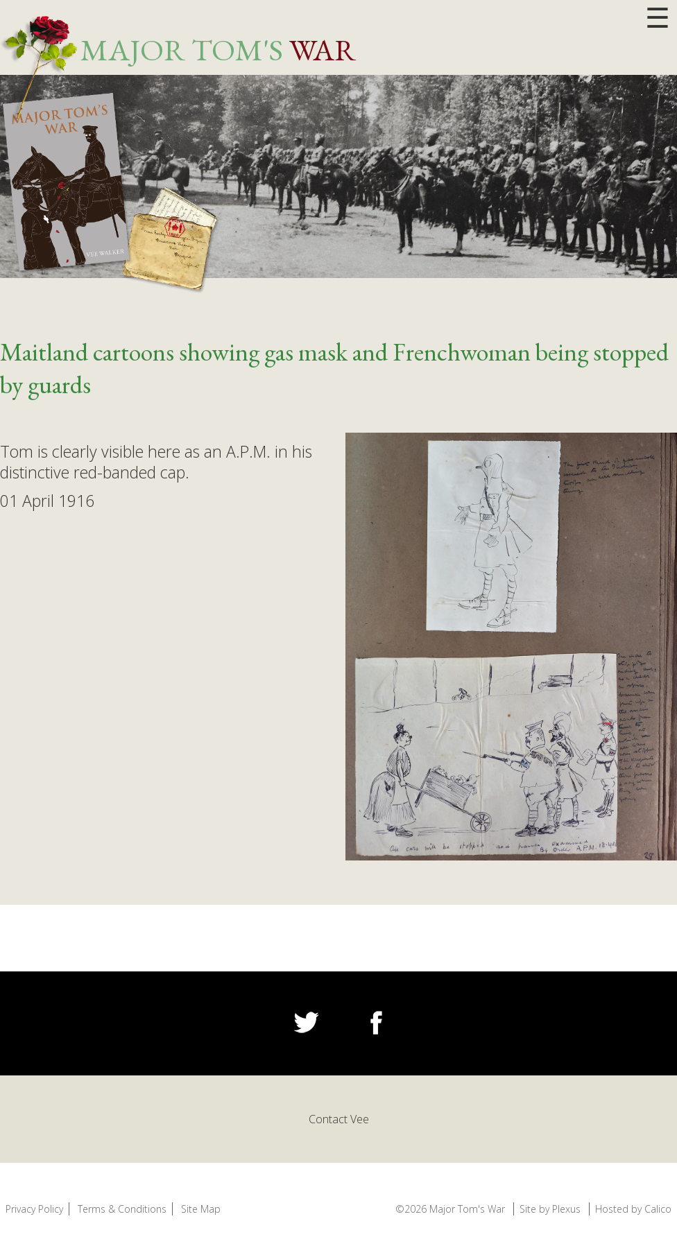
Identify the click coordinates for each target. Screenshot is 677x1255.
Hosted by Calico (633, 1208)
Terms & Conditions (122, 1208)
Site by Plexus (550, 1208)
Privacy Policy (34, 1208)
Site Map (201, 1208)
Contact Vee (339, 1119)
